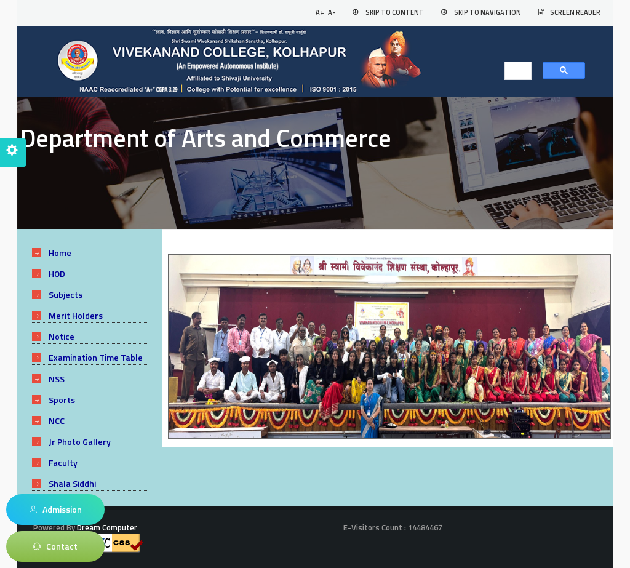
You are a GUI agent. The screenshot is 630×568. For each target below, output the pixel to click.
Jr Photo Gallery (80, 441)
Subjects (65, 294)
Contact (55, 546)
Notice (61, 336)
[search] (514, 71)
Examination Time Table (96, 357)
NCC (57, 420)
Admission (56, 509)
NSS (57, 378)
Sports (62, 399)
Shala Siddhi (72, 483)
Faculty (63, 462)
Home (60, 252)
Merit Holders (76, 315)
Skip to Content (394, 12)
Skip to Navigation (487, 12)
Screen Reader (575, 12)
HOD (57, 273)
